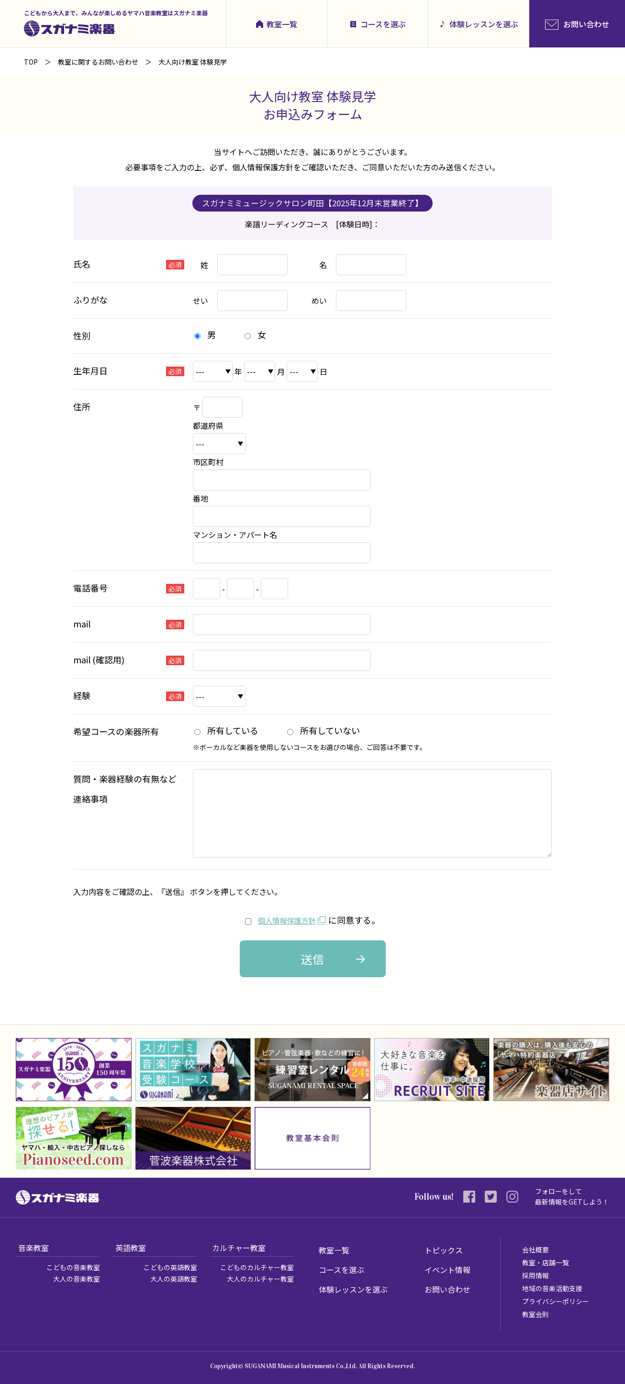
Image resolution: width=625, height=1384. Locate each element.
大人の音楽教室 (76, 1279)
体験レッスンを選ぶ (483, 24)
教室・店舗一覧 (545, 1262)
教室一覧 (282, 24)
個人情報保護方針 (286, 920)
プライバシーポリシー (555, 1301)
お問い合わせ (447, 1289)
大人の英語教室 (173, 1279)
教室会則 (535, 1314)
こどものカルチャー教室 (257, 1267)
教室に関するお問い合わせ (98, 62)
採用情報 (535, 1275)
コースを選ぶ (383, 24)
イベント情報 (447, 1269)
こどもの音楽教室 (73, 1267)
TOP (31, 62)
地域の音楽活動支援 (552, 1288)
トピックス (443, 1250)
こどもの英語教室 (170, 1267)
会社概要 (535, 1249)
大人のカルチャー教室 (260, 1279)
